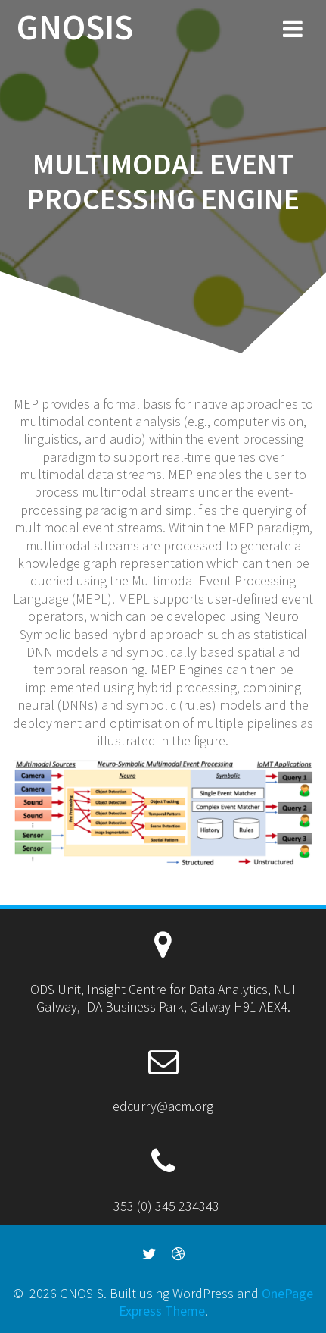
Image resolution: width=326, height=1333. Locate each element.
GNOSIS (75, 27)
